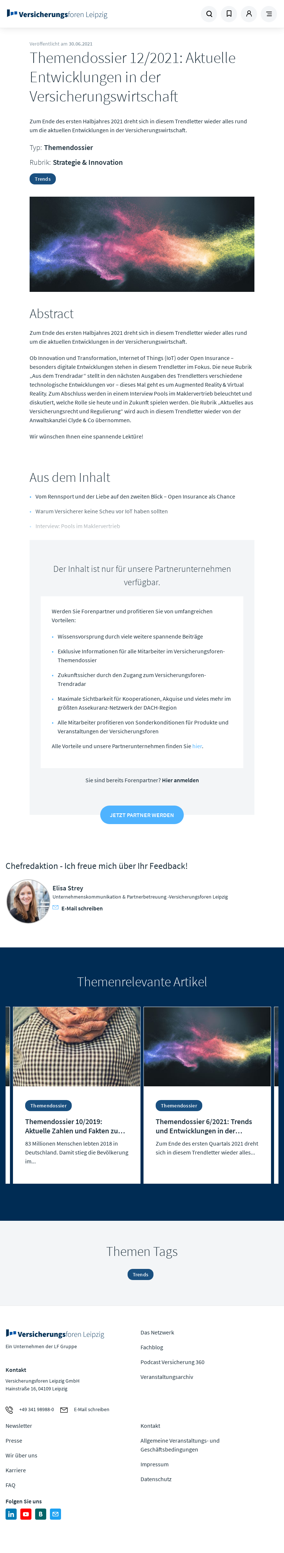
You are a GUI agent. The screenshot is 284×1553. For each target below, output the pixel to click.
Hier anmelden (180, 780)
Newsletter (19, 1425)
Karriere (16, 1470)
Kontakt (150, 1425)
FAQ (11, 1485)
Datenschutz (156, 1479)
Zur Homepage (57, 14)
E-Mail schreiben (78, 908)
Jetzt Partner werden (142, 815)
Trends (43, 179)
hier (197, 746)
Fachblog (152, 1347)
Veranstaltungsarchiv (167, 1376)
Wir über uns (21, 1455)
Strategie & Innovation (88, 162)
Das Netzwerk (157, 1332)
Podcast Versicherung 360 (172, 1362)
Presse (14, 1440)
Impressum (155, 1464)
